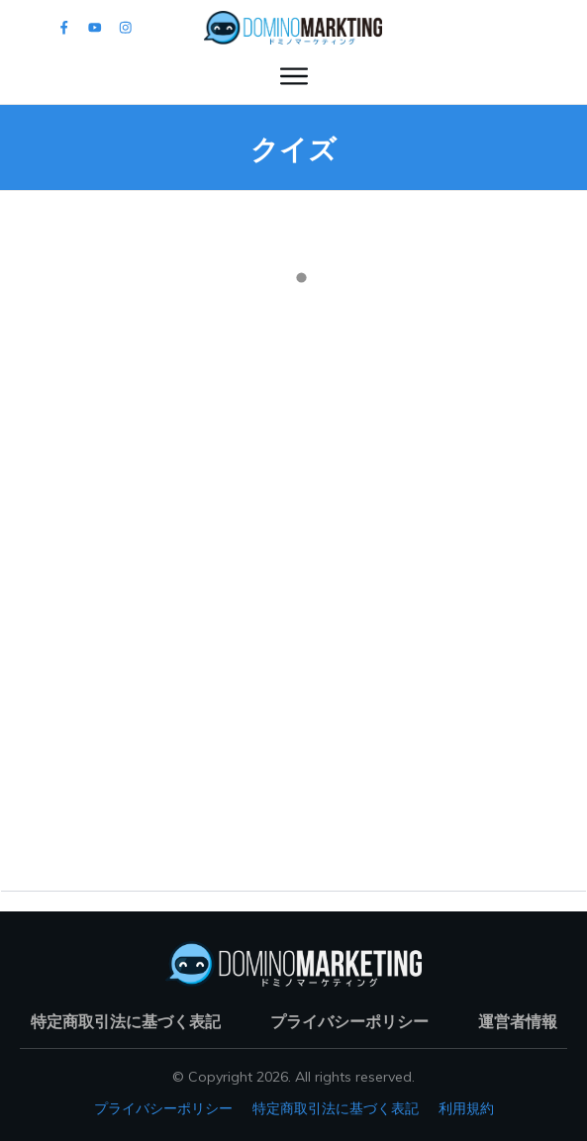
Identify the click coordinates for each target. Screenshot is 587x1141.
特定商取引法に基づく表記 (335, 1108)
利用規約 (466, 1108)
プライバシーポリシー (163, 1108)
